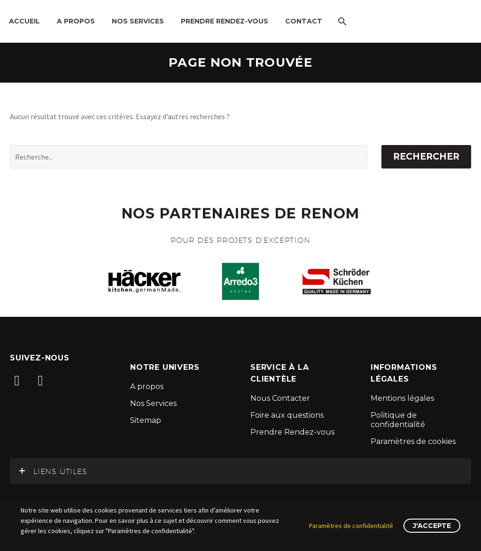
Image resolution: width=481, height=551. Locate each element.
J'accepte (432, 525)
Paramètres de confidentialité (351, 525)
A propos (76, 21)
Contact (303, 21)
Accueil (24, 21)
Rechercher (426, 156)
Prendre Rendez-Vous (224, 21)
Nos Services (138, 21)
